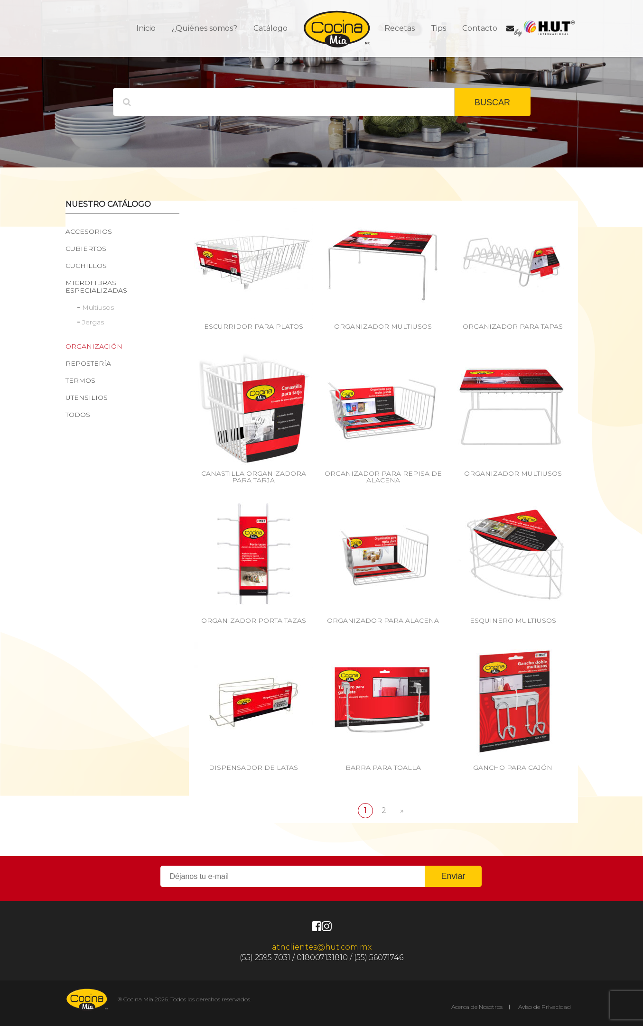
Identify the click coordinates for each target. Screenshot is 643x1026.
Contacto (479, 28)
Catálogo (270, 28)
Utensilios (86, 397)
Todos (77, 414)
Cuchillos (86, 265)
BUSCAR (492, 102)
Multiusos (98, 307)
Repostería (88, 363)
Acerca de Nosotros (477, 1006)
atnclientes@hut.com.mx (322, 947)
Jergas (93, 322)
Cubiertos (85, 248)
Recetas (399, 28)
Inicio (146, 28)
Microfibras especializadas (96, 286)
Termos (80, 380)
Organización (93, 346)
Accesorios (88, 231)
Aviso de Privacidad (544, 1006)
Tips (438, 28)
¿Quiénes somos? (204, 28)
